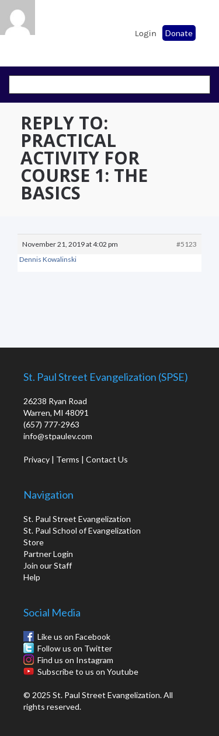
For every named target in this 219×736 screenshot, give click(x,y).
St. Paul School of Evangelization (40, 30)
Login (146, 33)
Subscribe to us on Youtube (87, 672)
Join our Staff (47, 565)
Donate (179, 33)
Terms (67, 459)
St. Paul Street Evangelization (77, 519)
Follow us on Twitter (74, 648)
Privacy (36, 459)
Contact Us (107, 459)
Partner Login (48, 554)
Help (31, 577)
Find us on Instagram (75, 660)
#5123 (186, 244)
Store (33, 542)
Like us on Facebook (73, 637)
